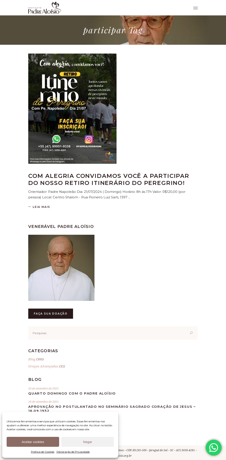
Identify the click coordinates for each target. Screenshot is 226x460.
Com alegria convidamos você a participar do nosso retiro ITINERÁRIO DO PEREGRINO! (108, 179)
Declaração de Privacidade (73, 451)
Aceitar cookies (33, 442)
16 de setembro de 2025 (43, 402)
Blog (31, 359)
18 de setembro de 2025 (43, 388)
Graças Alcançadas (43, 366)
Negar (87, 442)
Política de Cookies (42, 451)
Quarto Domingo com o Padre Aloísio (72, 393)
